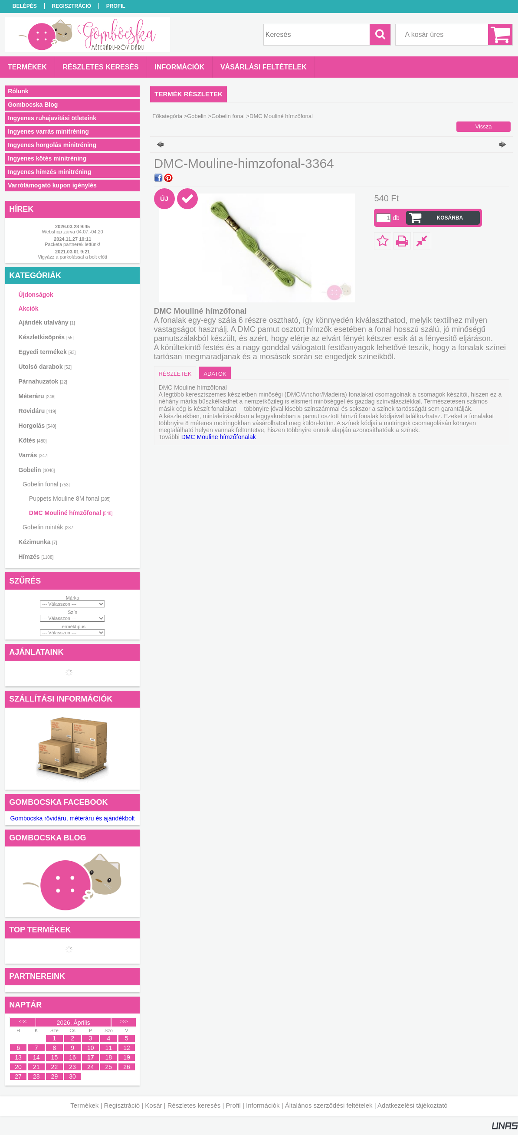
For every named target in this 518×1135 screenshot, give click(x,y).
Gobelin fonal (228, 116)
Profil (233, 1105)
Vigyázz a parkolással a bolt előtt (72, 256)
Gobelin (197, 116)
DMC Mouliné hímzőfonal (71, 512)
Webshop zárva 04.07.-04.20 (72, 231)
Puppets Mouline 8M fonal (70, 498)
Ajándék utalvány (47, 322)
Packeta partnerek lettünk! (72, 244)
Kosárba (450, 218)
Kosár (153, 1105)
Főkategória (167, 116)
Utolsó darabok (45, 366)
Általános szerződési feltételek (329, 1105)
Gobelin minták (49, 527)
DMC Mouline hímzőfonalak (218, 436)
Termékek (84, 1105)
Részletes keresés (194, 1105)
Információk (263, 1105)
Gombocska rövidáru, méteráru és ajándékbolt (72, 818)
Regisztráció (122, 1105)
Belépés (25, 6)
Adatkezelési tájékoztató (412, 1105)
